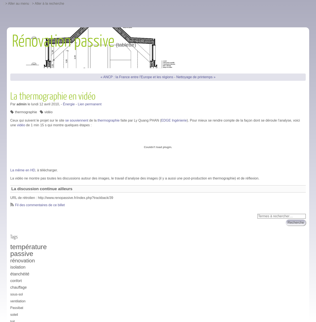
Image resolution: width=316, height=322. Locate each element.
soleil (14, 314)
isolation (17, 267)
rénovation (22, 260)
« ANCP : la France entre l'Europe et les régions (136, 77)
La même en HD (22, 170)
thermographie (108, 120)
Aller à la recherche (49, 3)
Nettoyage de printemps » (195, 77)
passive (21, 253)
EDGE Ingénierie (174, 120)
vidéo (21, 125)
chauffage (18, 287)
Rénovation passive (63, 41)
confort (16, 281)
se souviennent (76, 120)
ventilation (17, 301)
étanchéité (19, 274)
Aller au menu (18, 3)
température (28, 247)
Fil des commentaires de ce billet (40, 205)
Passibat (16, 308)
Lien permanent (90, 104)
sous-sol (16, 294)
